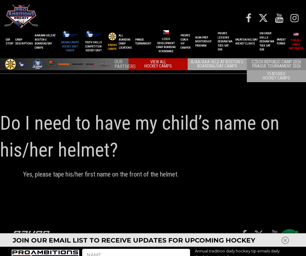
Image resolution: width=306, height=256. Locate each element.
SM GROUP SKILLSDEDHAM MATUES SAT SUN (266, 41)
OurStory (9, 41)
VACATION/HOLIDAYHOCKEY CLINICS (246, 41)
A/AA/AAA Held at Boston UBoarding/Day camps (45, 41)
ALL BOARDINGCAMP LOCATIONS (125, 41)
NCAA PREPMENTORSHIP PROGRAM (203, 41)
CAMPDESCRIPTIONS (24, 41)
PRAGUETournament (143, 41)
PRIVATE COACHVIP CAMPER (185, 41)
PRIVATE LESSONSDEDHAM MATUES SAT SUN (225, 41)
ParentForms (281, 41)
